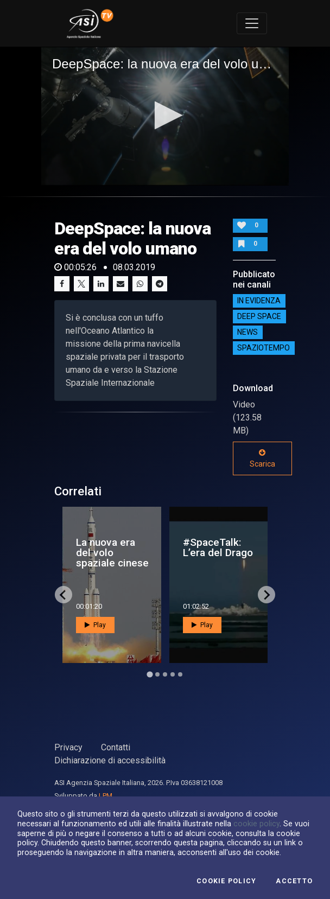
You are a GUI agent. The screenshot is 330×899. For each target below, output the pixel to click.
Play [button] (95, 625)
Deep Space (259, 316)
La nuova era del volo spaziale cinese (112, 552)
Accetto (294, 881)
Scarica (262, 458)
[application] (165, 116)
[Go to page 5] (180, 674)
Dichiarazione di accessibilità (110, 760)
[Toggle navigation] (252, 23)
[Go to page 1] (150, 675)
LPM (105, 796)
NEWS (247, 332)
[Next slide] (266, 594)
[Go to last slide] (63, 594)
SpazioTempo (263, 347)
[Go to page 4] (172, 674)
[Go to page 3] (165, 674)
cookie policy (256, 823)
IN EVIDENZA (259, 300)
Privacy (68, 747)
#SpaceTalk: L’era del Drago (218, 547)
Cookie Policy (226, 881)
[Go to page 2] (157, 674)
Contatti (115, 747)
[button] (165, 115)
